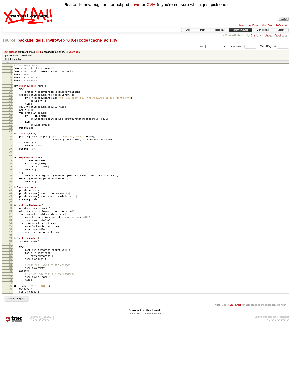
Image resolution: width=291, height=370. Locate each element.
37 (10, 193)
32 (10, 175)
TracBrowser (234, 349)
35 (10, 186)
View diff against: (274, 46)
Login (241, 25)
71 (10, 315)
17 (10, 122)
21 (10, 137)
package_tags (31, 40)
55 (10, 257)
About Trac (267, 25)
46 (10, 225)
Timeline (202, 30)
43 (10, 214)
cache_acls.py (104, 40)
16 (10, 119)
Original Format (153, 358)
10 (10, 97)
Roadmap (220, 30)
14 (10, 111)
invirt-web (55, 40)
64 (10, 289)
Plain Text (135, 358)
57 (10, 265)
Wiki (188, 30)
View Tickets (263, 30)
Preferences (281, 25)
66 (10, 297)
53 (10, 250)
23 (10, 144)
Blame (268, 35)
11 (10, 100)
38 (10, 197)
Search (280, 30)
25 (10, 151)
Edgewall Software (41, 364)
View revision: (237, 46)
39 (10, 201)
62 (10, 282)
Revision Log (281, 35)
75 (10, 329)
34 (10, 182)
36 (10, 190)
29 (10, 165)
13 (10, 108)
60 (10, 276)
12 (10, 104)
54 (10, 254)
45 (10, 222)
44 (10, 218)
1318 (38, 52)
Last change (10, 52)
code (83, 40)
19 (10, 129)
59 (10, 272)
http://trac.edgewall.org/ (278, 364)
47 (10, 229)
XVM (151, 4)
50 (10, 239)
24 (10, 147)
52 (10, 246)
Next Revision (252, 35)
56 (10, 261)
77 (10, 336)
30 (10, 169)
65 (10, 293)
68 (10, 304)
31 (10, 172)
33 (10, 179)
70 (10, 311)
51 (10, 243)
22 (10, 140)
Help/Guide (253, 25)
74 (10, 326)
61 (10, 279)
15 (10, 115)
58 (10, 268)
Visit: (202, 46)
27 (10, 158)
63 (10, 286)
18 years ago (73, 52)
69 (10, 308)
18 (10, 126)
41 (10, 208)
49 (10, 235)
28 (10, 161)
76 (10, 332)
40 (10, 204)
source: (10, 40)
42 (10, 211)
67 (10, 300)
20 (10, 133)
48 (10, 232)
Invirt (135, 4)
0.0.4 (71, 40)
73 (10, 322)
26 (10, 154)
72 (10, 318)
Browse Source (240, 30)
